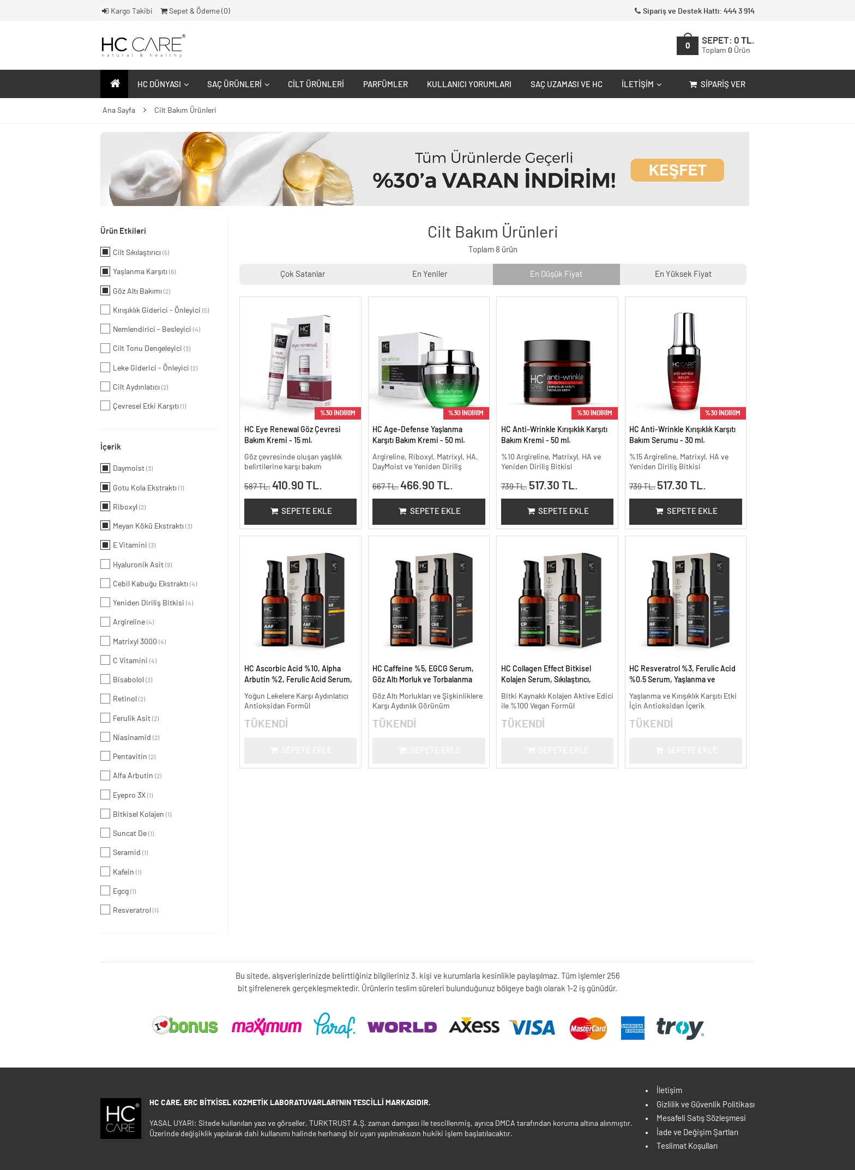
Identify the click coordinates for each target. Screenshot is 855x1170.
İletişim (640, 85)
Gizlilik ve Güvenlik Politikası (706, 1105)
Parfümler (385, 85)
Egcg (118, 890)
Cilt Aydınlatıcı (134, 386)
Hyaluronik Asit (136, 564)
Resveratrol (129, 909)
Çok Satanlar (302, 274)
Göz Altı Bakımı (135, 290)
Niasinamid (129, 737)
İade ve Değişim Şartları (697, 1133)
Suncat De (127, 833)
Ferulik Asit (129, 718)
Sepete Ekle (300, 511)
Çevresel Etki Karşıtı (143, 405)
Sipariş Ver (716, 85)
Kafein (120, 871)
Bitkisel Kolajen (135, 814)
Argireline (127, 622)
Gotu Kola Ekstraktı (142, 487)
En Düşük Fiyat (556, 274)
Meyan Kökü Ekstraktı (146, 525)
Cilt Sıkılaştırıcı (134, 252)
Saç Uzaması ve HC (567, 85)
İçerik (110, 447)
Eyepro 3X (126, 794)
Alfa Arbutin (130, 775)
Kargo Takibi (126, 11)
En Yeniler (429, 274)
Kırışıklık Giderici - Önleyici (154, 309)
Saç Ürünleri (237, 85)
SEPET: (728, 45)
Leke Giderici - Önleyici (148, 367)
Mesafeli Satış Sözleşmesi (701, 1118)
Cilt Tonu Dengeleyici (145, 348)
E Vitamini (127, 545)
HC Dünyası (161, 85)
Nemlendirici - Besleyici (150, 329)
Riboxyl (123, 506)
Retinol (122, 699)
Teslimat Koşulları (687, 1146)
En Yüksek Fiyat (683, 274)
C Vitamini (128, 660)
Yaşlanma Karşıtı (138, 271)
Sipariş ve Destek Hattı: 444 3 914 (694, 11)
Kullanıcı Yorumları (469, 85)
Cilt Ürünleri (316, 85)
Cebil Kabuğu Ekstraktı (148, 583)
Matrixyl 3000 (133, 641)
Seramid (124, 852)
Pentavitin (127, 756)
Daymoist (126, 468)
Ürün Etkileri (123, 231)
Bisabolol (126, 679)
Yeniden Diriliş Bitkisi (146, 602)
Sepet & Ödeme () (194, 11)
